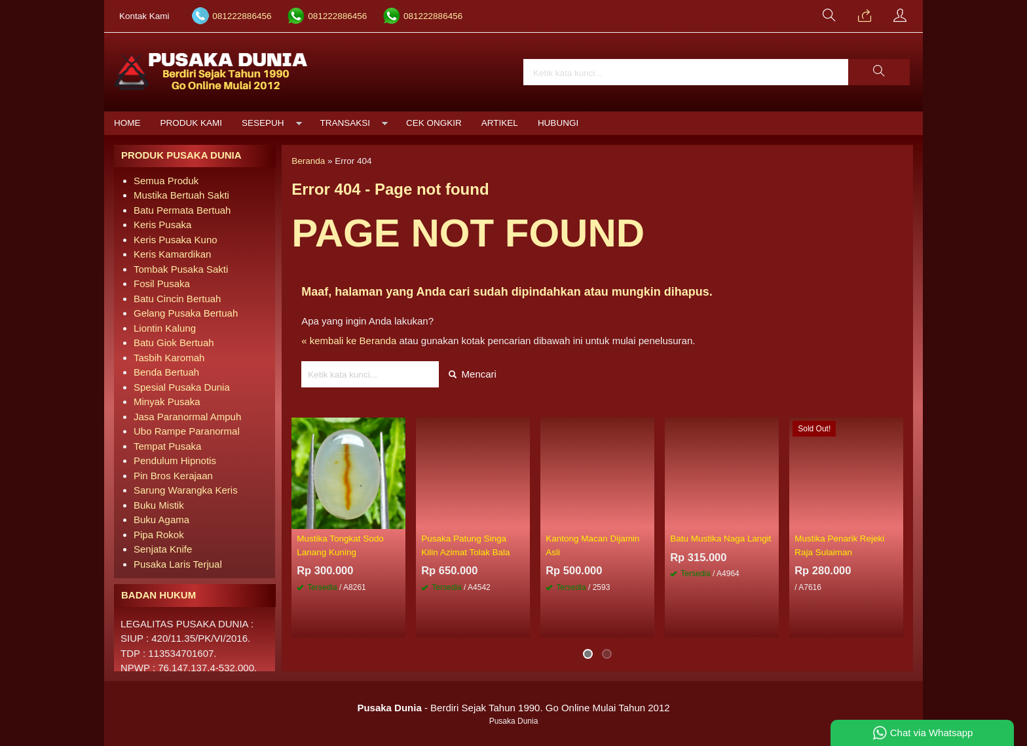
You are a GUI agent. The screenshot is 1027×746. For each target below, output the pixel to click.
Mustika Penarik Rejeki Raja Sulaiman (839, 545)
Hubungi (558, 123)
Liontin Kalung (165, 328)
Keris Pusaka (162, 224)
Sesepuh (263, 123)
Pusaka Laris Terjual (178, 564)
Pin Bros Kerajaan (173, 475)
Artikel (499, 123)
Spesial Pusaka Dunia (182, 387)
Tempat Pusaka (167, 446)
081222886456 (241, 16)
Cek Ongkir (434, 123)
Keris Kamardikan (172, 254)
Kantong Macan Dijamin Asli (592, 545)
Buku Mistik (159, 505)
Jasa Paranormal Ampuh (187, 416)
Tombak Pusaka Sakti (181, 269)
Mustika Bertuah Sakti (181, 195)
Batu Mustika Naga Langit (721, 538)
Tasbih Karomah (169, 357)
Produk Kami (191, 123)
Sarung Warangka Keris (186, 490)
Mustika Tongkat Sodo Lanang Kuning (340, 545)
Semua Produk (166, 180)
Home (127, 123)
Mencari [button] (472, 374)
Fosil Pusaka (162, 283)
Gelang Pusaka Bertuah (186, 313)
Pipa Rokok (159, 534)
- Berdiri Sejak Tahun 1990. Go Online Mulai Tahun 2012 (513, 707)
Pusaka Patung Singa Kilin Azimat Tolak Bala (465, 545)
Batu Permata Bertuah (182, 210)
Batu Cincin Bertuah (177, 298)
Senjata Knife (163, 549)
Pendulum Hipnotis (175, 460)
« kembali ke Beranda (348, 340)
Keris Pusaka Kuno (175, 239)
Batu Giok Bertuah (174, 342)
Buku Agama (161, 519)
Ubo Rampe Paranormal (187, 431)
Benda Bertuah (166, 372)
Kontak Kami (144, 16)
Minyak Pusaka (167, 401)
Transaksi (345, 123)
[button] (879, 72)
